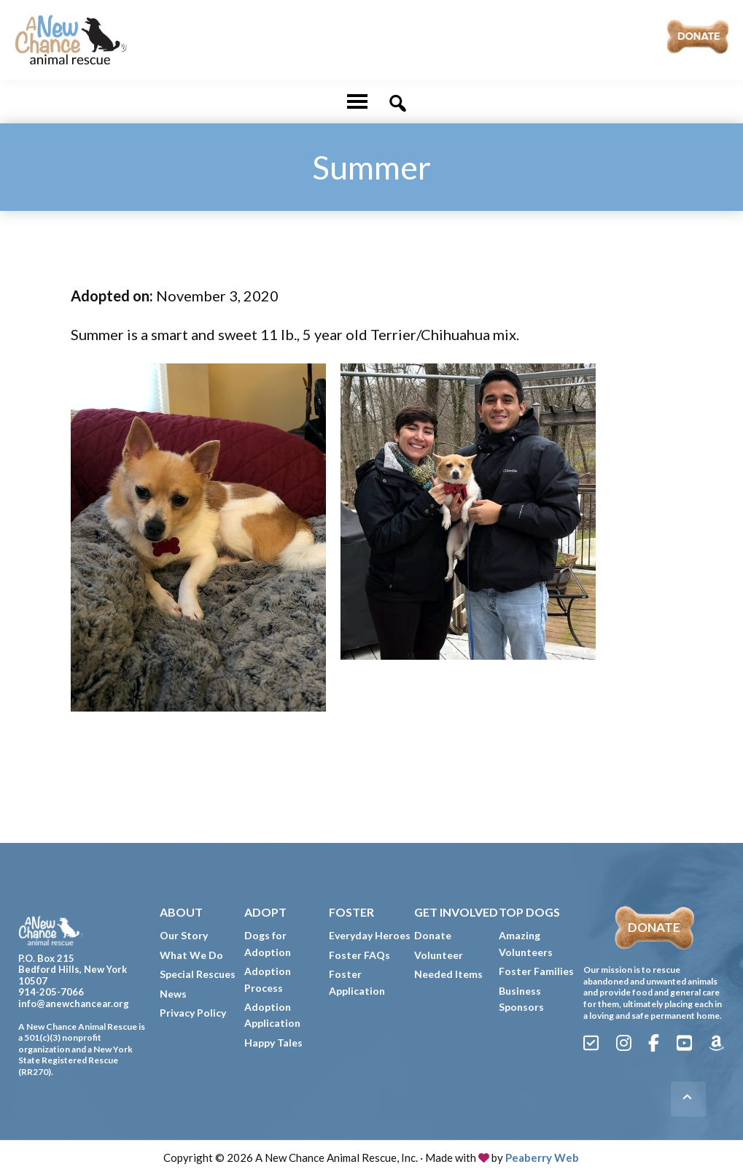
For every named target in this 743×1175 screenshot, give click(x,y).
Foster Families (536, 971)
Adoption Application (272, 1015)
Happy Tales (273, 1042)
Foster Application (357, 982)
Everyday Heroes (370, 935)
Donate (432, 935)
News (173, 993)
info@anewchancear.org (73, 1003)
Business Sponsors (521, 999)
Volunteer (438, 955)
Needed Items (448, 974)
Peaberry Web (542, 1157)
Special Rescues (198, 974)
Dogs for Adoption (267, 943)
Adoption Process (267, 979)
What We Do (191, 955)
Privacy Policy (193, 1012)
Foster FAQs (359, 955)
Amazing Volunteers (526, 943)
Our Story (184, 935)
